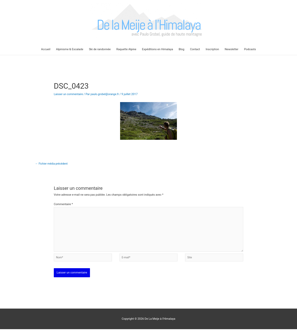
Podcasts (250, 49)
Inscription (212, 49)
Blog (181, 49)
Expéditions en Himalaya (157, 49)
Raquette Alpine (126, 49)
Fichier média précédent (52, 164)
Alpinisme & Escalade (69, 49)
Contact (195, 49)
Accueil (45, 49)
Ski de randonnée (100, 49)
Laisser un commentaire (69, 94)
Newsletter (231, 49)
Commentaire (63, 204)
